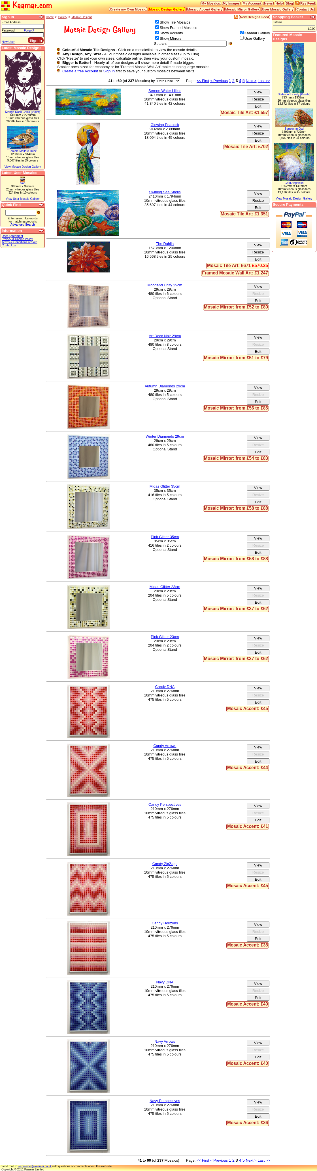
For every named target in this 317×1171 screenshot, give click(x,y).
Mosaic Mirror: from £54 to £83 (236, 458)
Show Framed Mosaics (178, 28)
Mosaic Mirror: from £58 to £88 (236, 508)
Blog (289, 3)
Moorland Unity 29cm (164, 285)
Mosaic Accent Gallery (204, 9)
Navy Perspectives (165, 1101)
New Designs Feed (254, 17)
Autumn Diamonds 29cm (165, 386)
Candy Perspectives (164, 804)
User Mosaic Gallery (278, 9)
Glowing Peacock (165, 125)
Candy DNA (165, 687)
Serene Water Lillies (164, 91)
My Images (231, 3)
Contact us (9, 245)
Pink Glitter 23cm (165, 637)
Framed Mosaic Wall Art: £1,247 (235, 272)
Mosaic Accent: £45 (247, 708)
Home (50, 17)
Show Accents (171, 33)
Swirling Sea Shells (164, 192)
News (268, 3)
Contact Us (305, 9)
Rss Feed (307, 3)
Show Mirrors (171, 38)
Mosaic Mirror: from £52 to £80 (236, 307)
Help (279, 3)
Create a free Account (80, 71)
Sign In (109, 71)
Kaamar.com (26, 6)
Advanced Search (22, 224)
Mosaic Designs (81, 17)
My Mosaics (210, 3)
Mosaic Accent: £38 (247, 945)
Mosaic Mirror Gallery (242, 9)
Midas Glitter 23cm (165, 587)
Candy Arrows (164, 746)
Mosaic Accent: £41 (247, 826)
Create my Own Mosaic (128, 9)
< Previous (219, 81)
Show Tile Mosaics (175, 22)
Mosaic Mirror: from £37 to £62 (236, 608)
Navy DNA (165, 982)
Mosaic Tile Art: (237, 265)
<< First (203, 81)
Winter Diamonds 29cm (165, 436)
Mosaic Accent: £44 (247, 767)
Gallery (62, 17)
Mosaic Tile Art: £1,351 (244, 213)
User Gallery (254, 38)
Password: (9, 30)
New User (8, 41)
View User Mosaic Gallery (23, 198)
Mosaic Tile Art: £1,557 (244, 112)
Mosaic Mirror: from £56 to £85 (236, 408)
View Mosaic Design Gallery (22, 166)
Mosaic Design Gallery (166, 9)
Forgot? (29, 30)
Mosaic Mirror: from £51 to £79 (236, 357)
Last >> (264, 81)
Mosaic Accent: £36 (247, 1122)
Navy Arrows (164, 1041)
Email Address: (11, 22)
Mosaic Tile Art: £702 (246, 146)
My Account (251, 3)
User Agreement (12, 236)
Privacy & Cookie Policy (17, 239)
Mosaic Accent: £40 (247, 1004)
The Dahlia (165, 244)
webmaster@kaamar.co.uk (35, 1166)
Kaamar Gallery (257, 33)
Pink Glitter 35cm (165, 537)
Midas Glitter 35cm (165, 486)
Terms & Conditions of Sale (19, 242)
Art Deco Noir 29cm (165, 336)
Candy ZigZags (164, 864)
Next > (251, 81)
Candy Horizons (165, 923)
